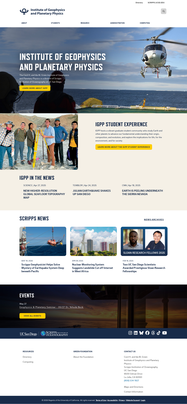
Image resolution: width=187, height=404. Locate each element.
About (24, 23)
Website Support (133, 400)
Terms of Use (101, 400)
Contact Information (133, 391)
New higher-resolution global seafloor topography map (44, 194)
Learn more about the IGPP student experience (124, 147)
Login (143, 400)
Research (85, 23)
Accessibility (112, 400)
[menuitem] (157, 2)
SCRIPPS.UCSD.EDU (156, 2)
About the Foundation (83, 356)
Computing (145, 23)
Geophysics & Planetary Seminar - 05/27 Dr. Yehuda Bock (51, 307)
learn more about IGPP (35, 88)
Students (55, 23)
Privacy (122, 400)
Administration (117, 23)
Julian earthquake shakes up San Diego (92, 192)
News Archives (154, 219)
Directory (139, 2)
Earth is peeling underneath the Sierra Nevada (142, 192)
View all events (32, 316)
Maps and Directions (133, 386)
